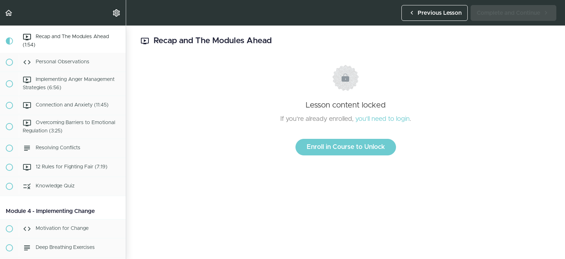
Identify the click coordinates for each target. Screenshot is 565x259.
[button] (9, 13)
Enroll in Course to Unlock (346, 147)
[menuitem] (117, 13)
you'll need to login (382, 119)
